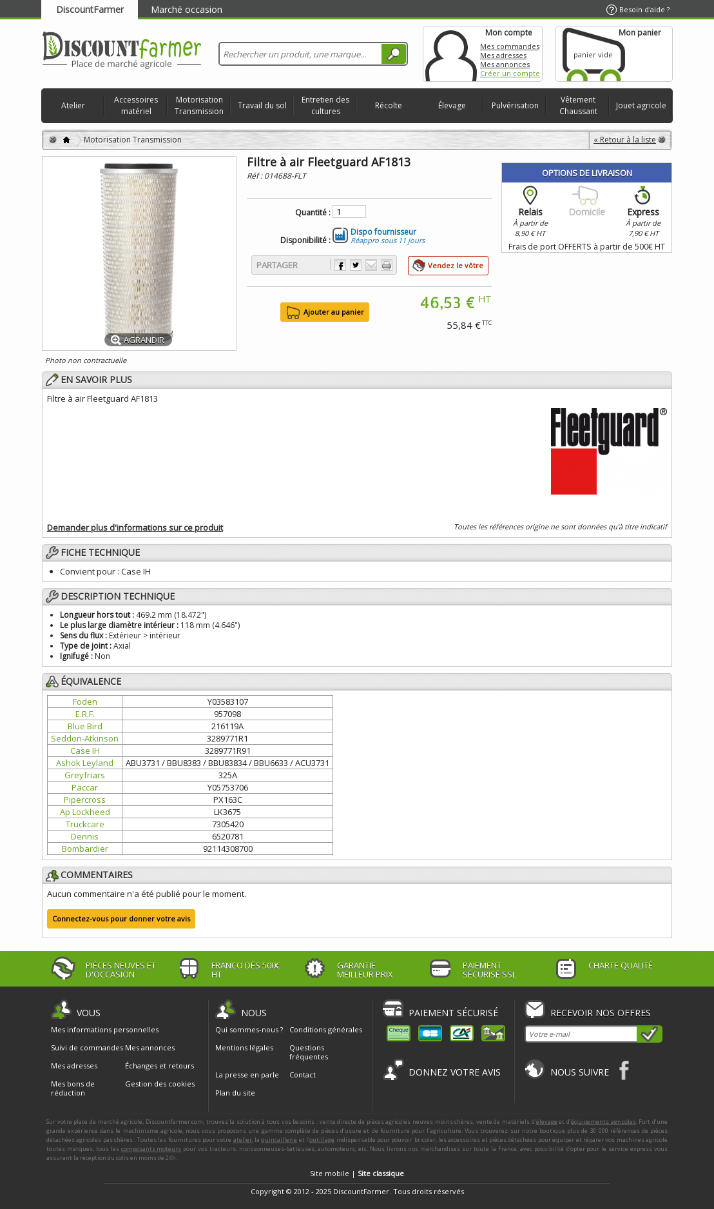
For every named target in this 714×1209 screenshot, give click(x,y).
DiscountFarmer (90, 9)
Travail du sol (262, 105)
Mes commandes (509, 46)
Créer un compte (510, 73)
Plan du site (235, 1092)
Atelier (73, 105)
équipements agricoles (603, 1121)
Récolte (388, 105)
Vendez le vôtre (455, 265)
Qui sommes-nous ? (249, 1029)
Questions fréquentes (308, 1052)
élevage (546, 1121)
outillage (321, 1139)
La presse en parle (247, 1074)
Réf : (255, 175)
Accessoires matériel (136, 105)
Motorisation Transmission (199, 105)
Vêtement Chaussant (578, 105)
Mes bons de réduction (73, 1088)
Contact (302, 1074)
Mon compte (451, 53)
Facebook (624, 1070)
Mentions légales (244, 1047)
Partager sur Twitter (356, 265)
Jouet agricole (641, 105)
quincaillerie (279, 1139)
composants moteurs (151, 1149)
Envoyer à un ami (371, 265)
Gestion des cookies (160, 1083)
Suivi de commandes (87, 1047)
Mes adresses (503, 55)
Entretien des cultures (325, 105)
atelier (242, 1139)
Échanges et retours (159, 1065)
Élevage (452, 105)
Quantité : (313, 213)
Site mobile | (357, 1173)
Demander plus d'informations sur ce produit (135, 527)
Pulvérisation (515, 105)
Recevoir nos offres (600, 1013)
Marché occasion (186, 9)
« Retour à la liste (624, 139)
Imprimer (386, 265)
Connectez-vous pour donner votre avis (121, 918)
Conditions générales (325, 1029)
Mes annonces (505, 64)
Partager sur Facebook (340, 265)
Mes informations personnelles (105, 1029)
